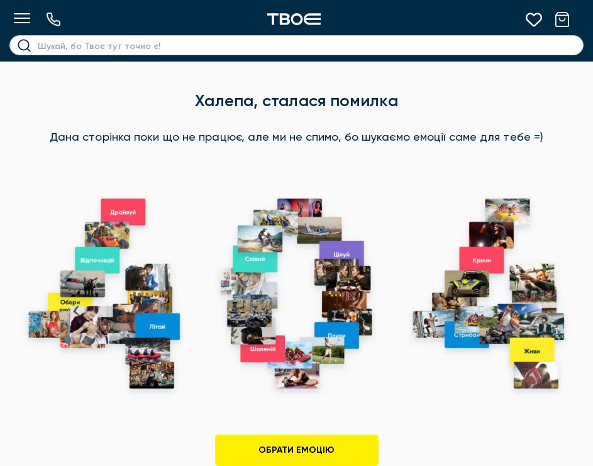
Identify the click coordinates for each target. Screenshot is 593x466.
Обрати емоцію (296, 450)
